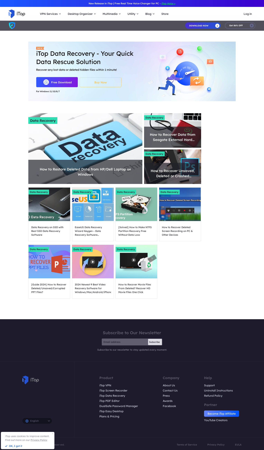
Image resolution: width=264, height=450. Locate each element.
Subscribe (154, 342)
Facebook (169, 406)
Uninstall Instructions (218, 390)
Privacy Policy (216, 444)
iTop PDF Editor (109, 401)
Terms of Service (187, 444)
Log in (248, 14)
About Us (169, 385)
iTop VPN (105, 385)
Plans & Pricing (109, 416)
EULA (238, 444)
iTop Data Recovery (112, 395)
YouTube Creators (216, 420)
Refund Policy (213, 395)
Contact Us (170, 390)
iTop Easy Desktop (111, 411)
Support (209, 385)
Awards (168, 401)
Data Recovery (43, 120)
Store (164, 14)
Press (166, 395)
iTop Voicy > (168, 3)
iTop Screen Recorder (113, 390)
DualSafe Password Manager (118, 406)
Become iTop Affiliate (222, 413)
